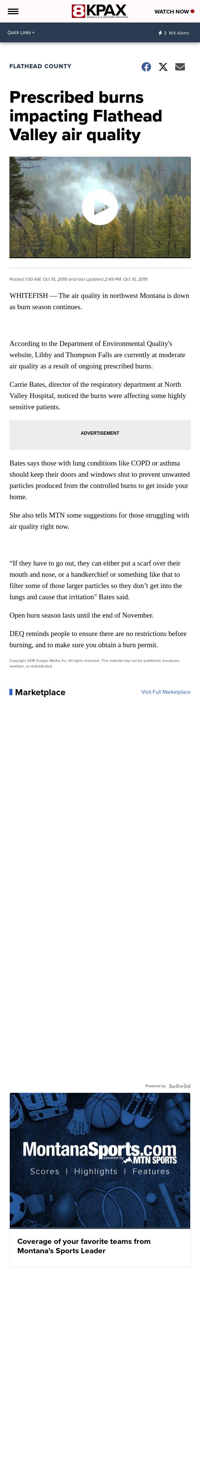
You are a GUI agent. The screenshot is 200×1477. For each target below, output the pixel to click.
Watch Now (174, 11)
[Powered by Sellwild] (180, 1086)
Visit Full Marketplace (166, 692)
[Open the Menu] (13, 11)
